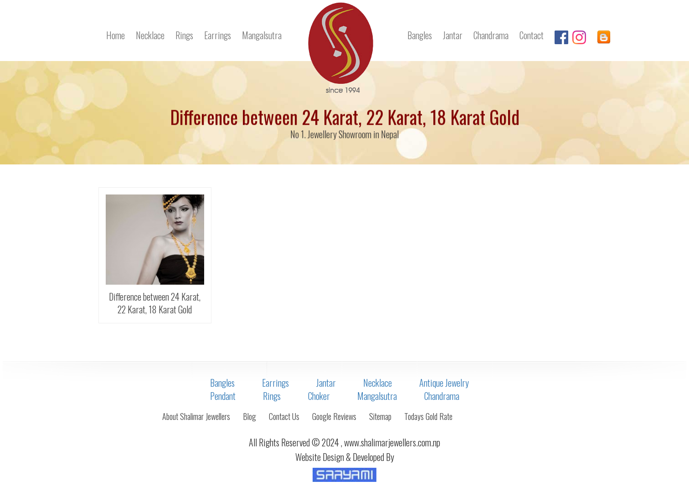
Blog (249, 416)
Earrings (217, 35)
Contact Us (284, 416)
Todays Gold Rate (428, 416)
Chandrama (491, 35)
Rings (184, 35)
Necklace (150, 35)
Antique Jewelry (444, 382)
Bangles (419, 35)
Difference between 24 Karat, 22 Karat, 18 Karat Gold (155, 303)
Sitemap (380, 416)
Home (115, 35)
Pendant (223, 396)
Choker (319, 396)
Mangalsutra (262, 35)
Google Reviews (334, 416)
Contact (531, 35)
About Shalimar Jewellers (196, 416)
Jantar (453, 35)
